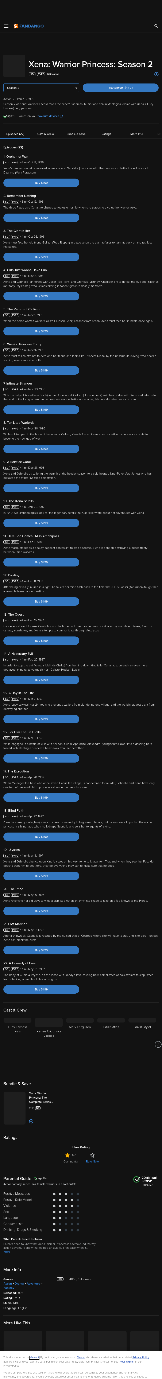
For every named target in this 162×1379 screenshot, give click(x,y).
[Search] (156, 6)
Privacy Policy (140, 1337)
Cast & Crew (45, 121)
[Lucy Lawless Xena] (17, 1031)
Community (70, 1176)
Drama (19, 1298)
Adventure (33, 1298)
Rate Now (92, 1176)
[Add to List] (156, 61)
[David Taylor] (142, 1031)
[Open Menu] (6, 6)
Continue (96, 1372)
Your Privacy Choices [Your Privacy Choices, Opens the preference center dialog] (64, 1372)
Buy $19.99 (128, 75)
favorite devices (50, 103)
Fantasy (9, 1302)
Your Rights (127, 1342)
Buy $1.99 (41, 170)
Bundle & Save (76, 121)
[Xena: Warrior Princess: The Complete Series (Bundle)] (54, 1084)
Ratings (106, 121)
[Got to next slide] (158, 1031)
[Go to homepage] (29, 6)
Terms (81, 1337)
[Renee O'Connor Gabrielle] (49, 1031)
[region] (81, 1355)
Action (8, 1298)
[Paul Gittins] (111, 1031)
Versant (34, 1337)
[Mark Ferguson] (80, 1031)
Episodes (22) (15, 121)
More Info (136, 121)
